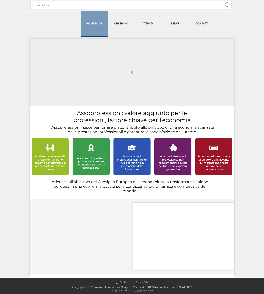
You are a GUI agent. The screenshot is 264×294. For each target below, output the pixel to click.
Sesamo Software (144, 290)
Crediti (123, 282)
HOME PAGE (94, 23)
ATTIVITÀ (148, 23)
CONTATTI (201, 23)
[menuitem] (94, 24)
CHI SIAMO (121, 23)
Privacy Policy (143, 282)
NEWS (175, 23)
